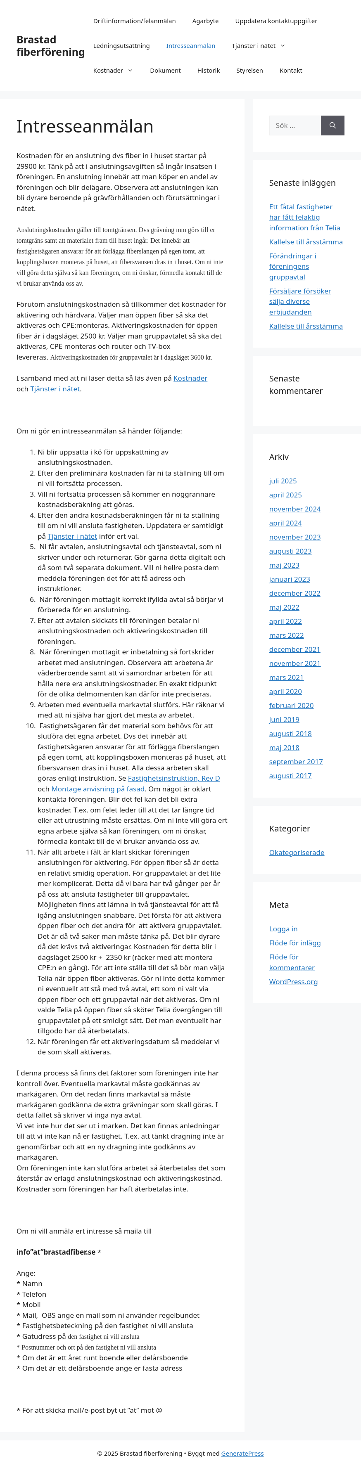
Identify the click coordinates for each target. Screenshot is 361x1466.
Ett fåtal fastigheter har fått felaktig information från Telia (304, 217)
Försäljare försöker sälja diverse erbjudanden (300, 301)
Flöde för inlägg (295, 942)
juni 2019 (284, 719)
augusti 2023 (290, 551)
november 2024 (295, 509)
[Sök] (332, 125)
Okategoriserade (297, 852)
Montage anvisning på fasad (98, 788)
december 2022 (295, 593)
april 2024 (285, 523)
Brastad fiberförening (51, 45)
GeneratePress (242, 1453)
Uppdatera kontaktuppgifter (276, 21)
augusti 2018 (290, 733)
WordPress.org (293, 981)
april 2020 (285, 691)
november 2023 (295, 537)
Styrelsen (249, 70)
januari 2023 (289, 579)
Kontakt (291, 70)
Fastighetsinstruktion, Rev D (174, 778)
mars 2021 (286, 677)
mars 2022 (286, 635)
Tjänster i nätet (263, 45)
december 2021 (295, 649)
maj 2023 (284, 565)
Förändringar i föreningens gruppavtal (292, 266)
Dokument (165, 70)
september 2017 (296, 761)
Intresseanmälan (191, 45)
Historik (208, 70)
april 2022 (285, 621)
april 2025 (285, 495)
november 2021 (295, 663)
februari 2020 (291, 705)
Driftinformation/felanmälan (134, 21)
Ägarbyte (205, 21)
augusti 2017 (290, 775)
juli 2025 (283, 481)
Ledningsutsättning (121, 45)
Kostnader (117, 70)
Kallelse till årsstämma (306, 241)
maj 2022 (284, 607)
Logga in (283, 928)
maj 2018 (284, 747)
